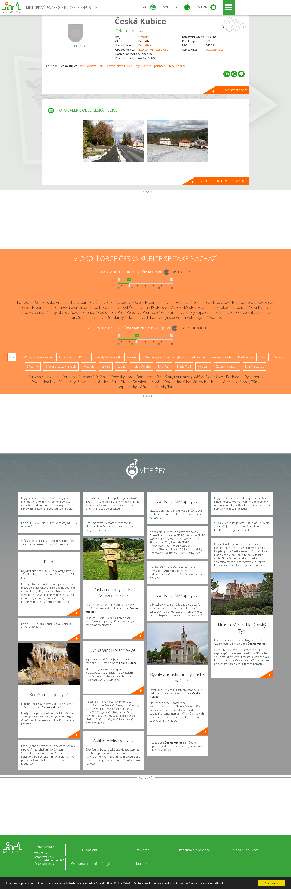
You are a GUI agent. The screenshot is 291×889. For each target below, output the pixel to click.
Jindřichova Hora (93, 307)
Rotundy (88, 366)
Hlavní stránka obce (235, 90)
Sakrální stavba (254, 366)
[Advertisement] (145, 221)
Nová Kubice (124, 66)
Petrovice (150, 312)
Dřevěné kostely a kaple (60, 366)
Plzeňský (143, 37)
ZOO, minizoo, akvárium (36, 357)
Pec (120, 312)
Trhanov (153, 317)
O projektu (90, 850)
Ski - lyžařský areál (108, 357)
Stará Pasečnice (233, 312)
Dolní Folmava (87, 66)
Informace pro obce (194, 850)
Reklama (142, 850)
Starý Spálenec (176, 66)
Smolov (176, 312)
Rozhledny (245, 357)
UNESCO (84, 357)
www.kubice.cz (214, 49)
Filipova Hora (242, 302)
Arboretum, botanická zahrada (211, 357)
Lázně (121, 366)
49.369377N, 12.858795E (153, 49)
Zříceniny (33, 366)
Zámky (277, 357)
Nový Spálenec (142, 66)
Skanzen (132, 357)
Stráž (101, 317)
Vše (11, 357)
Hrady (263, 357)
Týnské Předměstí (178, 317)
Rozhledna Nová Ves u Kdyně (56, 381)
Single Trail (184, 366)
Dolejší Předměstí (148, 302)
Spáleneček (159, 66)
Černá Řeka (105, 302)
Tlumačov (135, 317)
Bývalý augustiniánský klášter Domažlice (190, 376)
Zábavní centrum (227, 366)
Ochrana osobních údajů (90, 863)
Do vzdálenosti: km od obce (131, 272)
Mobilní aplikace (246, 850)
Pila (164, 312)
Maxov (175, 307)
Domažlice (144, 45)
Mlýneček (205, 307)
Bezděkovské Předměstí (53, 302)
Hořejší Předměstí (35, 307)
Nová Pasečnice (33, 312)
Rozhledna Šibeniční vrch (185, 381)
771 (208, 41)
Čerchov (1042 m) (92, 376)
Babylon (23, 302)
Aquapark (64, 357)
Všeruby (216, 317)
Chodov (124, 302)
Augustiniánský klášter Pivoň (106, 381)
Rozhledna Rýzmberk (243, 376)
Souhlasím (271, 883)
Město (189, 307)
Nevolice (239, 307)
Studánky (116, 317)
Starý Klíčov (259, 312)
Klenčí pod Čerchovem (129, 307)
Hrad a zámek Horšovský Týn (233, 381)
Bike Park (164, 366)
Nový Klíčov (58, 312)
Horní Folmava (106, 66)
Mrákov (222, 307)
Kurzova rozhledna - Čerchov (51, 376)
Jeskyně (106, 366)
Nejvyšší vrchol (141, 366)
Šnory (190, 312)
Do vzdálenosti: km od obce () (126, 328)
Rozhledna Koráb (147, 381)
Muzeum (203, 366)
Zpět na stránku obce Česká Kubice (224, 181)
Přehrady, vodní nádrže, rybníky (164, 357)
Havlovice (264, 302)
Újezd (201, 317)
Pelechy (133, 312)
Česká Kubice (140, 21)
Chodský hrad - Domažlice (132, 376)
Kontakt (142, 863)
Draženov (221, 302)
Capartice (84, 302)
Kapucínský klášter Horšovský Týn (145, 386)
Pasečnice (106, 312)
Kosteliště (159, 307)
